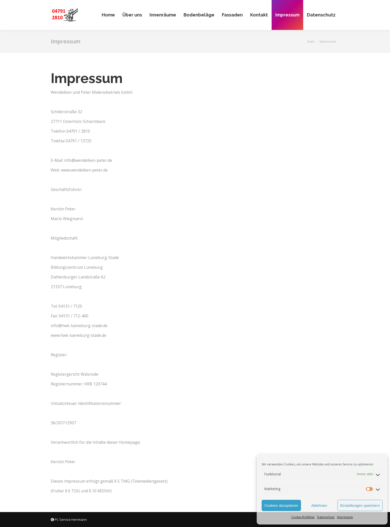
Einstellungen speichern (360, 505)
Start (310, 41)
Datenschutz (326, 517)
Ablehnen (319, 505)
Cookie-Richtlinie (303, 517)
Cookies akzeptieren (281, 505)
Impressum (345, 517)
